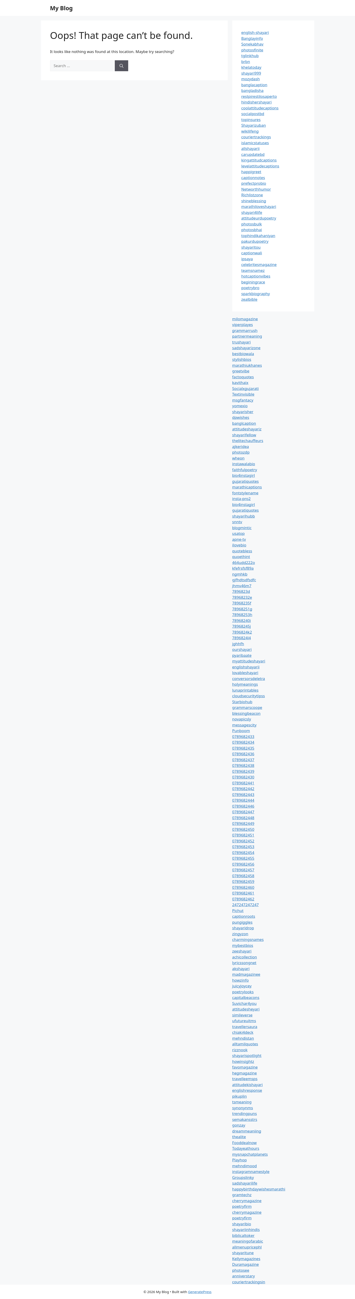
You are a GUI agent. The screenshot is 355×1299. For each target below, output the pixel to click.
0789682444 (243, 800)
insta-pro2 (241, 498)
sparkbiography (255, 293)
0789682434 (243, 742)
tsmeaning (242, 1101)
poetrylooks (243, 991)
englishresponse (247, 1090)
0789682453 (243, 846)
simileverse (242, 1015)
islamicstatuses (255, 142)
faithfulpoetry (244, 469)
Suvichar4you (244, 1003)
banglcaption (244, 423)
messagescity (244, 725)
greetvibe (241, 371)
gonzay (238, 1125)
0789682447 (243, 811)
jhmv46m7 (242, 585)
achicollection (244, 957)
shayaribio (241, 1223)
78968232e (242, 597)
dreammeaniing (246, 1131)
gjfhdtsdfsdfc (244, 579)
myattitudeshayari (248, 661)
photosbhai (251, 229)
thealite (239, 1136)
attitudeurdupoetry (258, 218)
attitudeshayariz (247, 429)
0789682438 (243, 765)
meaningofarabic (247, 1241)
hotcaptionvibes (256, 276)
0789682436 (243, 753)
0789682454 (243, 852)
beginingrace (253, 282)
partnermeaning (247, 336)
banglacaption (254, 84)
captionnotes (253, 177)
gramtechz (242, 1194)
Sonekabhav (252, 44)
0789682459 (243, 881)
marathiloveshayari (258, 206)
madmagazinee (246, 974)
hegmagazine (244, 1073)
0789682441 (243, 783)
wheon (238, 458)
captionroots (243, 916)
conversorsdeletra (248, 678)
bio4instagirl (243, 475)
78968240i (241, 620)
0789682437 (243, 759)
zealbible (249, 299)
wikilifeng (250, 131)
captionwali (251, 252)
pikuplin (239, 1096)
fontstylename (245, 492)
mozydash (250, 78)
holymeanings (245, 684)
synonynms (242, 1107)
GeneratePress (200, 1291)
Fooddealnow (244, 1142)
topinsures (251, 119)
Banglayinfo (252, 38)
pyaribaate (242, 655)
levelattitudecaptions (260, 166)
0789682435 (243, 748)
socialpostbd (252, 113)
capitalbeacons (245, 997)
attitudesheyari (246, 1009)
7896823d (241, 591)
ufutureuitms (244, 1020)
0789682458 (243, 875)
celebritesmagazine (259, 264)
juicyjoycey (242, 985)
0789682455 (243, 858)
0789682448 (243, 817)
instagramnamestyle (251, 1171)
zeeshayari (242, 951)
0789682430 (243, 777)
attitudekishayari (247, 1084)
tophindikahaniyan (258, 235)
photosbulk (251, 224)
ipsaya (247, 258)
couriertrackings (256, 136)
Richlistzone (252, 194)
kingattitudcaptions (259, 160)
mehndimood (244, 1165)
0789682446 (243, 806)
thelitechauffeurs (247, 440)
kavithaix (240, 382)
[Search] (121, 65)
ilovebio (239, 545)
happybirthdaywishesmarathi (258, 1189)
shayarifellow (244, 434)
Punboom (241, 730)
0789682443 (243, 794)
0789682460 (243, 887)
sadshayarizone (246, 347)
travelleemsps (245, 1078)
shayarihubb (243, 516)
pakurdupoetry (254, 241)
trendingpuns (244, 1113)
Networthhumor (256, 189)
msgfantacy (242, 400)
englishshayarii (246, 667)
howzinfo (240, 980)
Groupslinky (243, 1177)
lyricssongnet (244, 962)
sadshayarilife (244, 1183)
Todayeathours (245, 1148)
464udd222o (243, 562)
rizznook (240, 1049)
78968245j (241, 626)
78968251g (242, 609)
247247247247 (245, 904)
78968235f (241, 603)
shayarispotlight (247, 1055)
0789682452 (243, 841)
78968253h (242, 614)
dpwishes (240, 417)
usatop (238, 533)
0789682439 (243, 771)
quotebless (242, 550)
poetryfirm (242, 1206)
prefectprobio (253, 183)
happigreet (251, 171)
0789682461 (243, 893)
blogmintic (242, 527)
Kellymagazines (246, 1258)
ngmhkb (240, 574)
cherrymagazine (247, 1200)
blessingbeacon (246, 713)
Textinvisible (243, 394)
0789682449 (243, 823)
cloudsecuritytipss (248, 695)
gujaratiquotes (245, 481)
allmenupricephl (247, 1247)
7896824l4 (241, 637)
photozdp (241, 452)
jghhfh (238, 643)
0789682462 (243, 899)
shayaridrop (243, 927)
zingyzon (240, 933)
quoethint (241, 556)
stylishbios (241, 359)
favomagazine (245, 1067)
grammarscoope (247, 707)
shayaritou (251, 247)
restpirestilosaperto (259, 96)
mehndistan (243, 1038)
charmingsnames (248, 939)
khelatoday (251, 67)
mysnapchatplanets (250, 1154)
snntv (237, 521)
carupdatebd (253, 154)
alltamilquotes (245, 1043)
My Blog (61, 8)
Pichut (238, 910)
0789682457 (243, 869)
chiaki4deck (242, 1032)
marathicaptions (247, 487)
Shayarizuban (253, 125)
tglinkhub (250, 55)
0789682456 (243, 864)
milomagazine (245, 318)
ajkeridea (240, 446)
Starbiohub (242, 701)
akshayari (241, 968)
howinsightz (243, 1061)
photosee (240, 1270)
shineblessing (253, 200)
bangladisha (252, 90)
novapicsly (241, 719)
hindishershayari (256, 102)
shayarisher (242, 411)
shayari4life (251, 212)
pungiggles (242, 922)
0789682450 (243, 829)
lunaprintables (245, 690)
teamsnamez (253, 270)
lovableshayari (245, 672)
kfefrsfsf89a (243, 568)
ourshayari (242, 649)
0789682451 (243, 835)
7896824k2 (242, 632)
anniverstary (243, 1276)
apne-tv (239, 539)
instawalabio (243, 463)
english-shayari (255, 32)
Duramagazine (245, 1264)
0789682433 (243, 736)
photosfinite (252, 50)
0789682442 (243, 788)
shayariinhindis (246, 1229)
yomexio (240, 405)
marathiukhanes (247, 365)
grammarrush (245, 330)
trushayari (241, 342)
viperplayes (242, 324)
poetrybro (250, 287)
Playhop (239, 1160)
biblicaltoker (243, 1235)
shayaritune (243, 1252)
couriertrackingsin (248, 1281)
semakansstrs (244, 1119)
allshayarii (250, 148)
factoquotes (243, 376)
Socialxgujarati (245, 388)
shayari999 (251, 73)
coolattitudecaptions (260, 108)
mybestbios (242, 945)
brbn (245, 61)
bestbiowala (243, 353)
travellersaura (244, 1026)
